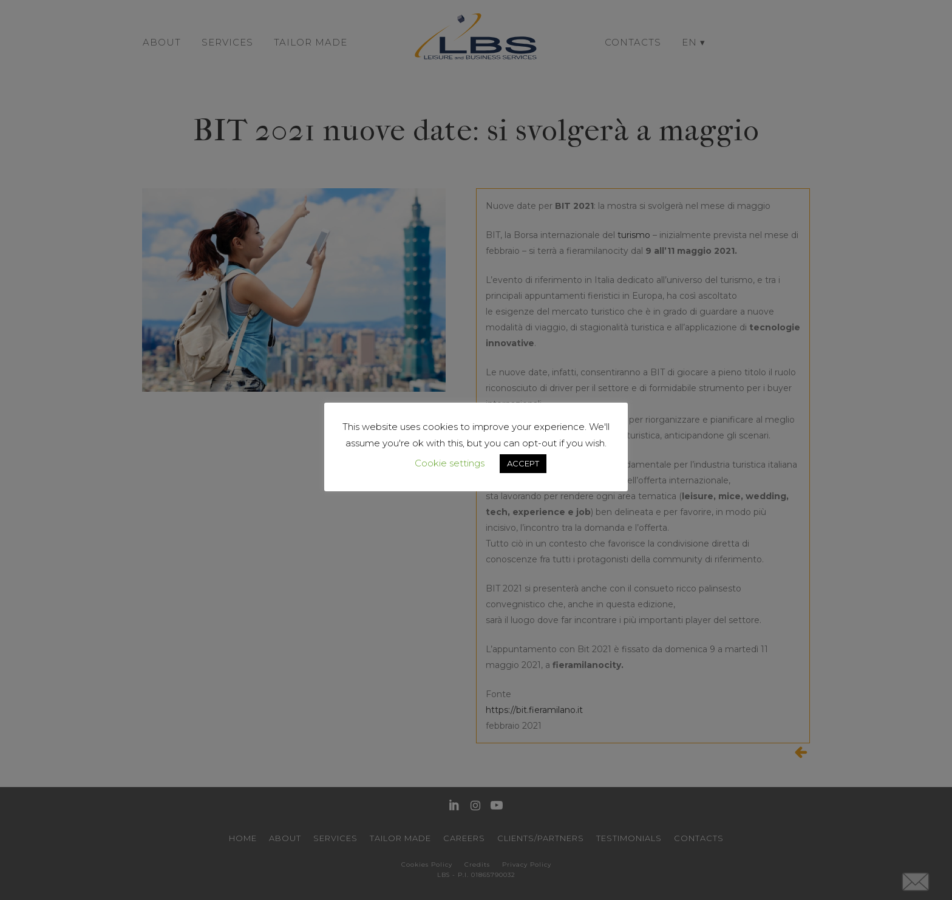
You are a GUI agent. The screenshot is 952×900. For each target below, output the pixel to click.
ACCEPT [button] (523, 463)
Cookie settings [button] (449, 463)
